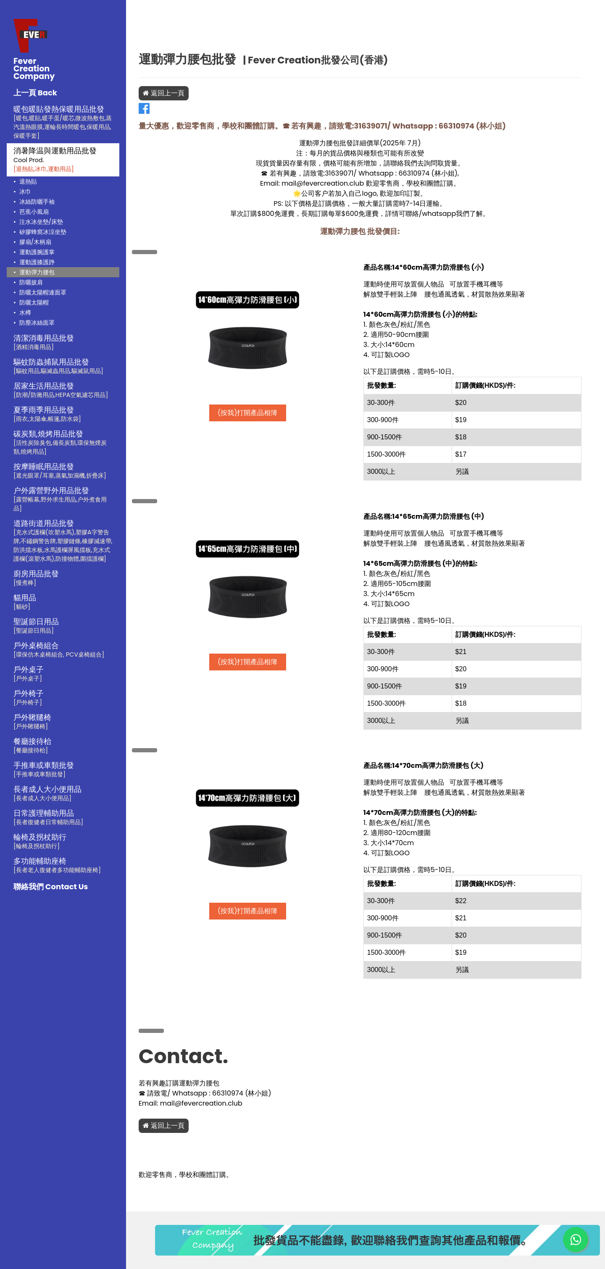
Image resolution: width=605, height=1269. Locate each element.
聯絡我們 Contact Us (50, 886)
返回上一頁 (174, 93)
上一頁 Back (35, 92)
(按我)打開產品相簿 (256, 413)
